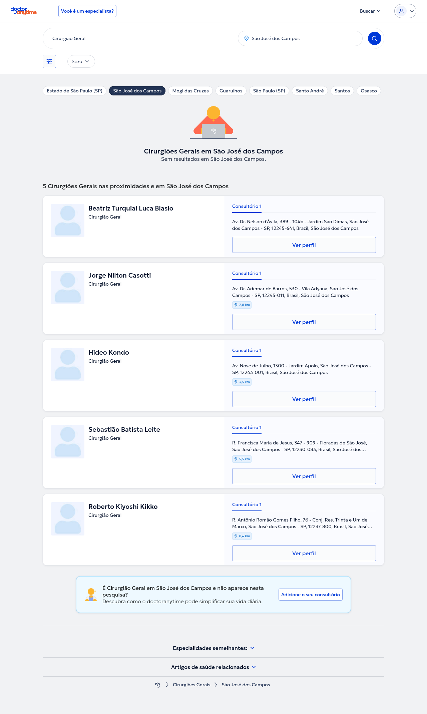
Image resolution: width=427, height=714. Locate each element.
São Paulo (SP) (269, 91)
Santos (342, 91)
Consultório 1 (247, 206)
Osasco (369, 91)
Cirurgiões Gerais (191, 685)
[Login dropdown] (405, 11)
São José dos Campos (137, 91)
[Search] (374, 38)
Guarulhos (231, 91)
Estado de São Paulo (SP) (74, 91)
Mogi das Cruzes (190, 91)
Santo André (310, 91)
